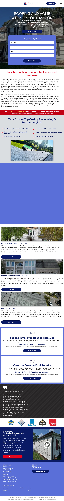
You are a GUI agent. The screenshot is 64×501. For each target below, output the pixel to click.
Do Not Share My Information (20, 497)
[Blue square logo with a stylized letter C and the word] (32, 422)
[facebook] (33, 475)
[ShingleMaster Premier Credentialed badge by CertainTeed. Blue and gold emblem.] (11, 422)
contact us (56, 105)
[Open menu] (61, 3)
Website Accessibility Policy (50, 497)
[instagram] (35, 475)
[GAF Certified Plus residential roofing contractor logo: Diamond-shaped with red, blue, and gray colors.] (21, 422)
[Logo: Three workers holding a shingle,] (42, 422)
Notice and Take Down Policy (39, 497)
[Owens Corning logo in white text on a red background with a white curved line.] (53, 422)
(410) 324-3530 (36, 468)
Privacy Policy (11, 497)
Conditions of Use (30, 497)
